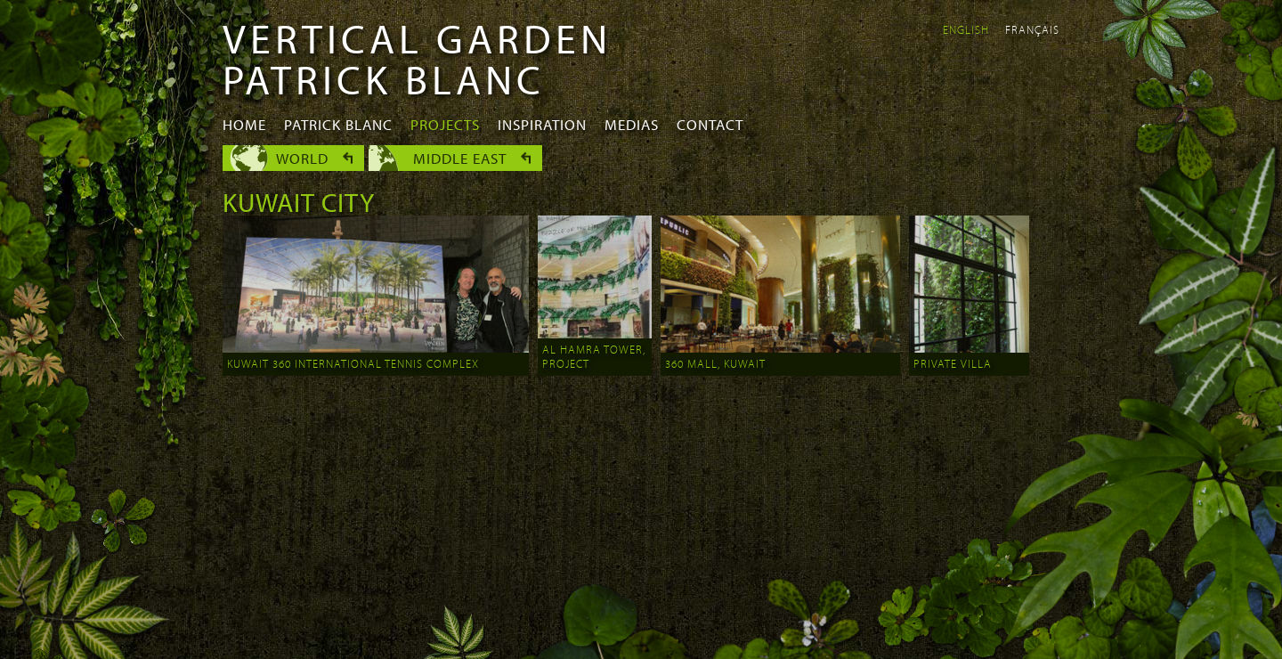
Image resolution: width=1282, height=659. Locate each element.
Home (244, 124)
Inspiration (542, 124)
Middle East (460, 158)
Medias (631, 124)
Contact (710, 124)
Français (1032, 29)
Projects (445, 124)
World (302, 158)
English (966, 29)
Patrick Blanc (338, 124)
